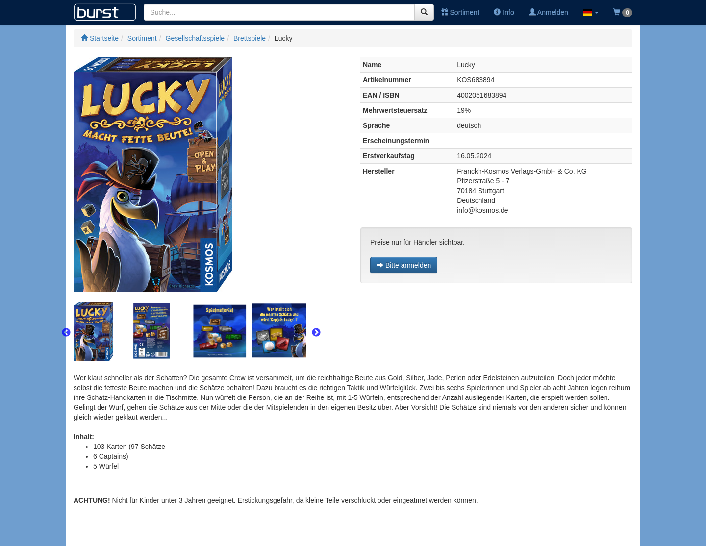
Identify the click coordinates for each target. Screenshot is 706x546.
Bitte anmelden (404, 265)
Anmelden (548, 12)
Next (316, 333)
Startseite (100, 38)
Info (504, 12)
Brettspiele (249, 38)
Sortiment (460, 12)
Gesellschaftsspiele (195, 38)
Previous (66, 333)
